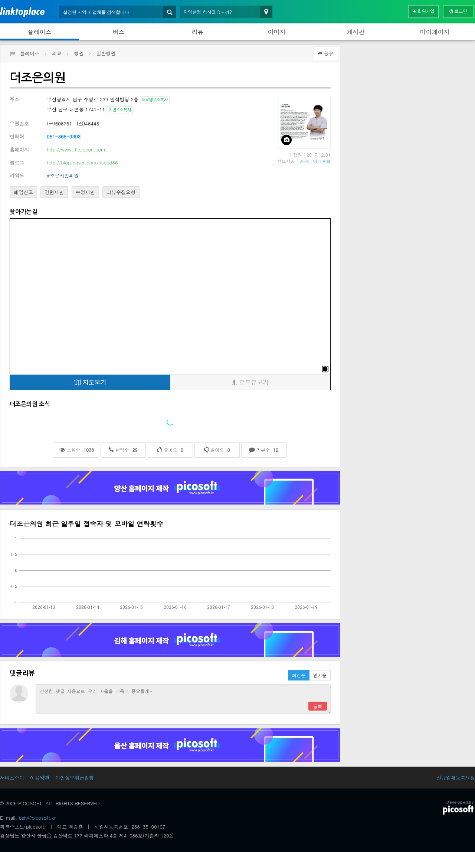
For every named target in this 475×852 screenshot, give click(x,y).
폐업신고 (23, 192)
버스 (119, 31)
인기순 (320, 675)
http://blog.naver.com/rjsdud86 (82, 162)
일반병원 (105, 53)
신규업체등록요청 (455, 777)
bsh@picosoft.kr (37, 817)
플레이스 (40, 31)
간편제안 (54, 192)
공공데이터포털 (315, 161)
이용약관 (39, 777)
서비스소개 (12, 777)
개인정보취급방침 (74, 777)
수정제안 (85, 192)
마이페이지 (435, 31)
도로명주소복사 (155, 100)
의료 (57, 53)
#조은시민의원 (63, 175)
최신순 (298, 675)
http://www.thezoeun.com (76, 149)
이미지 (277, 31)
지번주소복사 (120, 110)
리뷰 (198, 31)
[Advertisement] (409, 96)
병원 (79, 53)
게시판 (356, 31)
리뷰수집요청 (121, 192)
